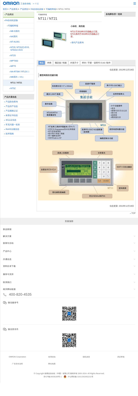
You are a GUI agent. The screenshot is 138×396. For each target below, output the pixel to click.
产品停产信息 (11, 106)
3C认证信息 (10, 120)
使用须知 (51, 357)
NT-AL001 (15, 42)
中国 (37, 4)
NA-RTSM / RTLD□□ (19, 71)
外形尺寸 (74, 63)
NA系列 (13, 36)
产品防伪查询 (11, 102)
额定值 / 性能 (61, 63)
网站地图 (51, 364)
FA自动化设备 (37, 9)
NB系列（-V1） (17, 77)
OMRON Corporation (17, 357)
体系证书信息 (11, 115)
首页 (5, 9)
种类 (49, 63)
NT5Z (13, 88)
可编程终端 (51, 9)
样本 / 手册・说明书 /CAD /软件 (96, 63)
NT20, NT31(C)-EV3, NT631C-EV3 (19, 48)
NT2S (13, 55)
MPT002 (14, 61)
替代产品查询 (77, 42)
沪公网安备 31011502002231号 (78, 376)
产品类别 (24, 9)
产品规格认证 (11, 111)
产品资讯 (13, 9)
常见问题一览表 (12, 124)
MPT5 (13, 66)
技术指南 (9, 133)
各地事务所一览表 (114, 14)
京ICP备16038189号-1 (53, 376)
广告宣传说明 (17, 364)
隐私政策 (86, 357)
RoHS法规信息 (11, 129)
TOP (133, 213)
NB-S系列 (14, 31)
